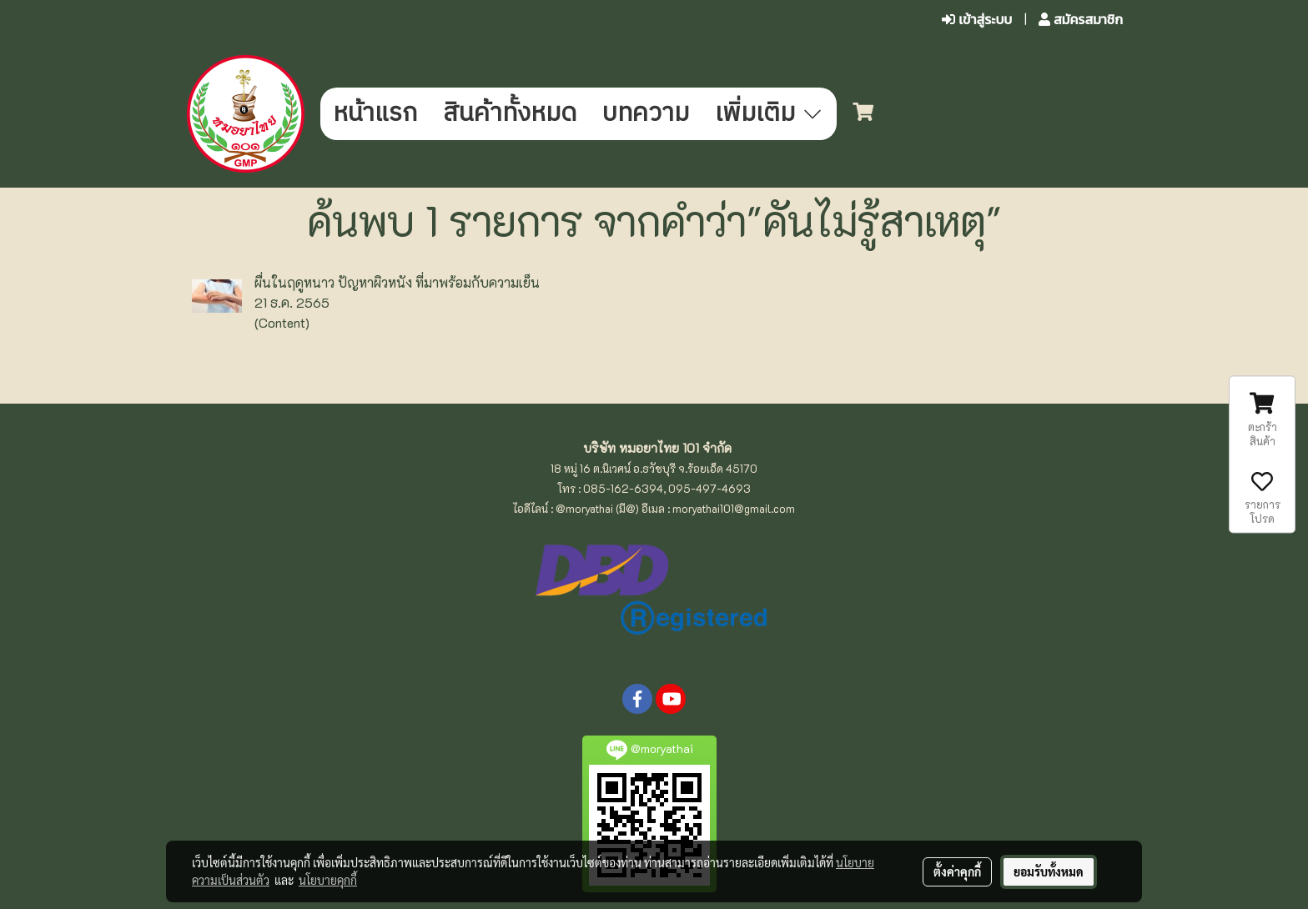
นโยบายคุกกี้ (328, 879)
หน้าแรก (375, 113)
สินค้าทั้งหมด (509, 113)
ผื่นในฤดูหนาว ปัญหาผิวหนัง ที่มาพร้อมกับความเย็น (397, 282)
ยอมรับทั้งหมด (1049, 871)
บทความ (645, 113)
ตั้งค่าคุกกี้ (957, 871)
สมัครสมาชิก (1081, 20)
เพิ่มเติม (769, 113)
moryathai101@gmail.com (733, 508)
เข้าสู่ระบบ (977, 20)
